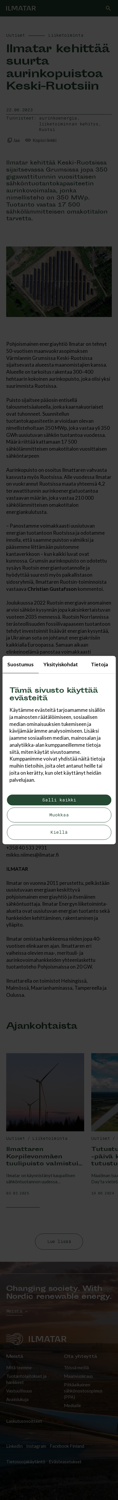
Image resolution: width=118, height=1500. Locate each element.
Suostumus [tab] (20, 664)
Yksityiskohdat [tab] (61, 664)
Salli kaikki (59, 800)
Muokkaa (59, 815)
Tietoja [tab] (99, 664)
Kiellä (59, 832)
